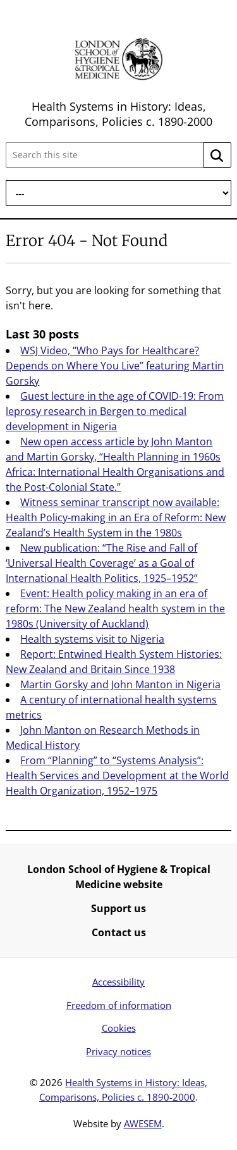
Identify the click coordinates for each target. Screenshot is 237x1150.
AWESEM (143, 1123)
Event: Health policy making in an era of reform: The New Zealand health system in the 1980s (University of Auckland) (115, 608)
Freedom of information (118, 1005)
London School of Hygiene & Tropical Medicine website (118, 876)
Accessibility (118, 981)
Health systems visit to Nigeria (92, 639)
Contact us (119, 932)
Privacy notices (118, 1051)
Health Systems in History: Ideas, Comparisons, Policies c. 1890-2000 (118, 114)
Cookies (119, 1028)
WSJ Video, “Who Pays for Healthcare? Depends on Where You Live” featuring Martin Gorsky (115, 365)
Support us (118, 908)
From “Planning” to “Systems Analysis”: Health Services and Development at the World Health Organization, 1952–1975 (117, 775)
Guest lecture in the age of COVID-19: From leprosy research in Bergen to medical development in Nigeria (115, 411)
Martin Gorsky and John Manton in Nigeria (120, 684)
